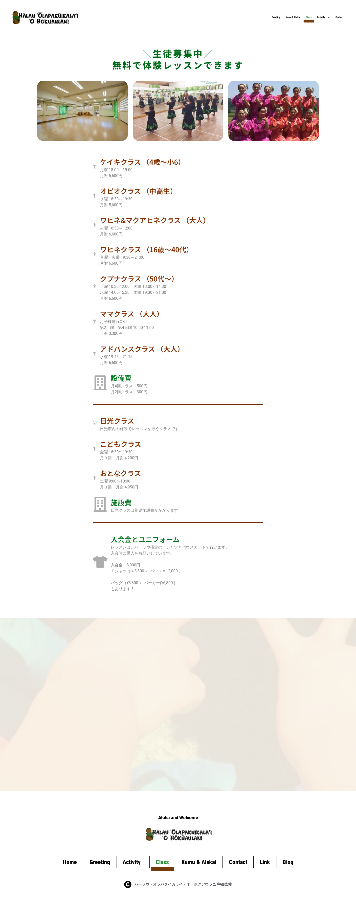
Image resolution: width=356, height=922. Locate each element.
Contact (331, 13)
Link (265, 871)
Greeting (188, 13)
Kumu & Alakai (228, 13)
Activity (296, 13)
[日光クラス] (100, 427)
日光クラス (128, 425)
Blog (288, 871)
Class (264, 13)
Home (70, 871)
